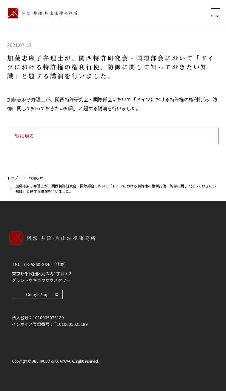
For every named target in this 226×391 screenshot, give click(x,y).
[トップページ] (41, 13)
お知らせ (36, 177)
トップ (12, 177)
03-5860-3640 (38, 264)
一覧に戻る (113, 135)
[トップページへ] (113, 244)
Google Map (42, 294)
